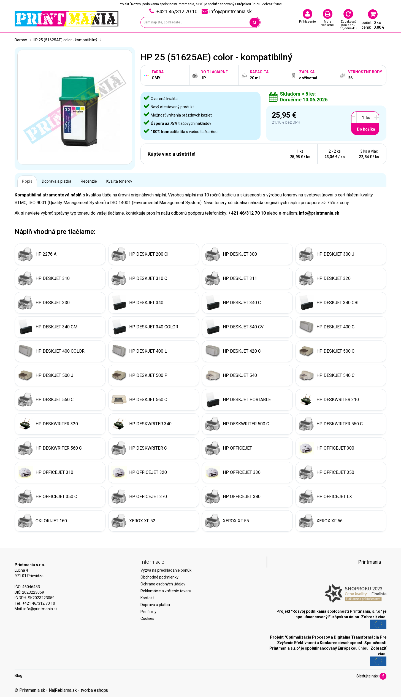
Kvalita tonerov (119, 181)
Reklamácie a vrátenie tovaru (165, 591)
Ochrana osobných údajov (162, 584)
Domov (21, 40)
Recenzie (89, 181)
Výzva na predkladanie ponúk (165, 570)
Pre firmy (148, 611)
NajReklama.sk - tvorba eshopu (78, 690)
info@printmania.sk (40, 609)
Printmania (369, 562)
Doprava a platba (56, 181)
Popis (27, 181)
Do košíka (366, 129)
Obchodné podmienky (159, 577)
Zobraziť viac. (272, 4)
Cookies (147, 618)
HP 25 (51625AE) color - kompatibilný (65, 40)
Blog (18, 675)
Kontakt (147, 598)
